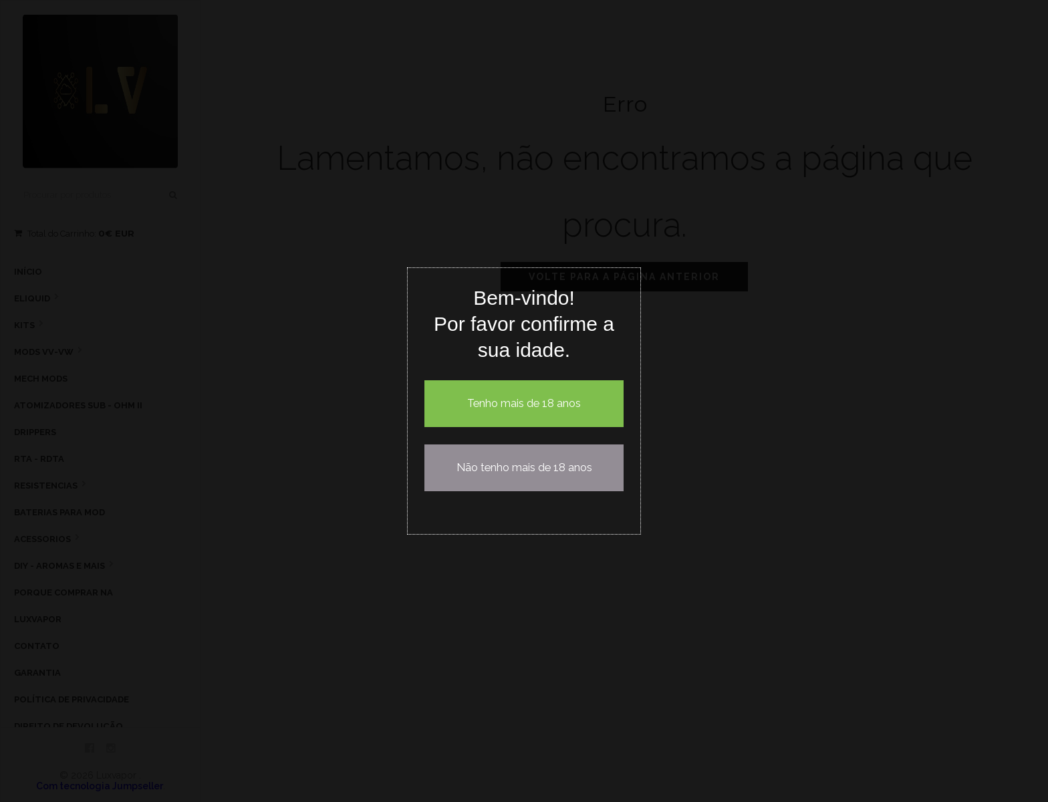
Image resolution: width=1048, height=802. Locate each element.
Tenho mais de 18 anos (524, 403)
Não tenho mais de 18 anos (524, 467)
